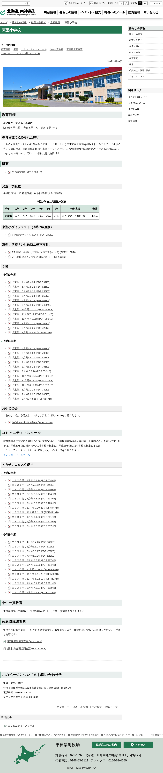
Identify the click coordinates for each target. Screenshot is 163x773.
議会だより (133, 115)
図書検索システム (136, 103)
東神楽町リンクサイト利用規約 (84, 735)
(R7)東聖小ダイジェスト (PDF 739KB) (33, 234)
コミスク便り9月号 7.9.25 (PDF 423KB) (34, 503)
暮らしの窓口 (135, 34)
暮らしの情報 (68, 12)
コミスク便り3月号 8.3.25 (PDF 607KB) (34, 526)
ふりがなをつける (77, 3)
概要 (16, 49)
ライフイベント (136, 76)
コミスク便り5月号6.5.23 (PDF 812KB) (33, 546)
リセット (156, 3)
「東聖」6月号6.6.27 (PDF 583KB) (31, 357)
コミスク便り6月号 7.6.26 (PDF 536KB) (34, 489)
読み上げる (99, 3)
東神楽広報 (133, 109)
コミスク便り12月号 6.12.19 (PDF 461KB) (35, 578)
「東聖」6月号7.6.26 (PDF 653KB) (31, 291)
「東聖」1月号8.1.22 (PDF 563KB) (31, 323)
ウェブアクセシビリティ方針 (117, 735)
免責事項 (61, 735)
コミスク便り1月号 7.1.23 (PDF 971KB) (34, 583)
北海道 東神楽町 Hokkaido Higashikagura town (18, 12)
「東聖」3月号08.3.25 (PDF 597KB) (32, 332)
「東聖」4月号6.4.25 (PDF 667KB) (31, 348)
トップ (3, 22)
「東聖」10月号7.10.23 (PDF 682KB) (32, 309)
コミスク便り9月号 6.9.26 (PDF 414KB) (34, 564)
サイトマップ (26, 735)
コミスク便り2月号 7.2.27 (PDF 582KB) (34, 587)
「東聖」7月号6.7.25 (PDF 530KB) (31, 362)
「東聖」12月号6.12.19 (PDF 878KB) (32, 385)
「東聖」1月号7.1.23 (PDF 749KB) (31, 389)
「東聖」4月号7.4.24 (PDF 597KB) (31, 282)
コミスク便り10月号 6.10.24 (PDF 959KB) (35, 569)
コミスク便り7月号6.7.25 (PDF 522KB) (33, 555)
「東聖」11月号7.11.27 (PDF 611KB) (32, 314)
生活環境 (133, 58)
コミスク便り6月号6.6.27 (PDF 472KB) (33, 551)
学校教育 (55, 22)
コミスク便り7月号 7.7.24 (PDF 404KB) (34, 494)
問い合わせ (150, 12)
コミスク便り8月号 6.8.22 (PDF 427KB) (34, 560)
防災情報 (134, 12)
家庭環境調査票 (74, 49)
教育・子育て (38, 22)
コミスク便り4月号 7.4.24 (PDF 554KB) (34, 480)
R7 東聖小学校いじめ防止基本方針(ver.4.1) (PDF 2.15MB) (44, 252)
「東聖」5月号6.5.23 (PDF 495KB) (31, 353)
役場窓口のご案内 (106, 744)
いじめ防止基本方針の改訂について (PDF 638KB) (39, 256)
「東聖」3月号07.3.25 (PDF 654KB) (32, 398)
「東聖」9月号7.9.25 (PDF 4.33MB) (31, 305)
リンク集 (139, 735)
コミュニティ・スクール (33, 49)
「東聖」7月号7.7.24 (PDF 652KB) (31, 295)
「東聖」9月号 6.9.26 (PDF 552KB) (31, 371)
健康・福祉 (134, 46)
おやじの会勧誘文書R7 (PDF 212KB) (32, 422)
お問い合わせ (9, 735)
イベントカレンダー (138, 97)
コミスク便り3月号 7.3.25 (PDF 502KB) (34, 592)
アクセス (140, 744)
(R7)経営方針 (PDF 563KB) (27, 172)
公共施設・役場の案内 (139, 70)
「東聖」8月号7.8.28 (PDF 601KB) (31, 300)
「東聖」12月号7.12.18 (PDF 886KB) (32, 318)
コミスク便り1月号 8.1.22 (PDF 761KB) (34, 517)
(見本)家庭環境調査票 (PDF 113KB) (26, 648)
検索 (27, 3)
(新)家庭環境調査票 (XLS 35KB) (24, 641)
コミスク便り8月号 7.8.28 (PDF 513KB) (34, 498)
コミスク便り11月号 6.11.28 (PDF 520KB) (35, 574)
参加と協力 (134, 52)
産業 (131, 64)
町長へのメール (114, 12)
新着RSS (159, 735)
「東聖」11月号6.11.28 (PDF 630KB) (32, 380)
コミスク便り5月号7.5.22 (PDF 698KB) (33, 484)
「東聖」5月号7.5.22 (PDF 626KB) (31, 286)
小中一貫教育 (56, 49)
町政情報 (50, 12)
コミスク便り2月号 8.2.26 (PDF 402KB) (34, 521)
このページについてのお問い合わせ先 (20, 53)
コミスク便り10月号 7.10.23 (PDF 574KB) (35, 507)
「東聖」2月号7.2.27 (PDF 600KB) (31, 394)
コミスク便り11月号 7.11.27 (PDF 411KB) (35, 512)
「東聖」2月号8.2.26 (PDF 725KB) (31, 327)
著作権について (45, 735)
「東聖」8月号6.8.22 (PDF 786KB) (31, 366)
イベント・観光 (90, 12)
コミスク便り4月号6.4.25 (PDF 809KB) (33, 542)
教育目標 (5, 49)
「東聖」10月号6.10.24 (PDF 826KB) (32, 376)
